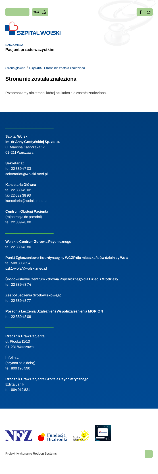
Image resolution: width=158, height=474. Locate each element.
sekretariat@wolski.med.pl (26, 174)
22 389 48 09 (21, 317)
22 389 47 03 (21, 168)
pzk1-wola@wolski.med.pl (26, 268)
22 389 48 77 (21, 300)
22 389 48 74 (21, 284)
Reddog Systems (45, 453)
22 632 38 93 (21, 195)
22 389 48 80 (21, 247)
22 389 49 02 (21, 190)
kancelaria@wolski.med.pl (26, 201)
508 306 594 (20, 263)
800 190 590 (20, 368)
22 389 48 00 (21, 222)
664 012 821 (20, 390)
